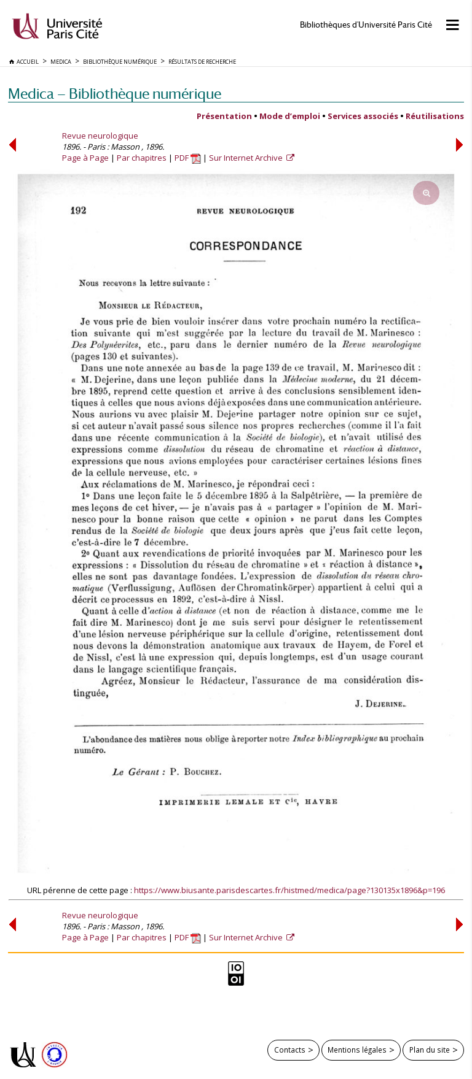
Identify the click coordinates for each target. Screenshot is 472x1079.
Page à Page (85, 157)
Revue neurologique (100, 135)
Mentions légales (357, 1049)
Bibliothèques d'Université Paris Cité (366, 24)
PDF (188, 157)
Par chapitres (142, 157)
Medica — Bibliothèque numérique (114, 93)
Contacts (289, 1049)
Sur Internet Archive (247, 157)
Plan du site (429, 1049)
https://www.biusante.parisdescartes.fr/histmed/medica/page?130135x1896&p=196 (289, 890)
